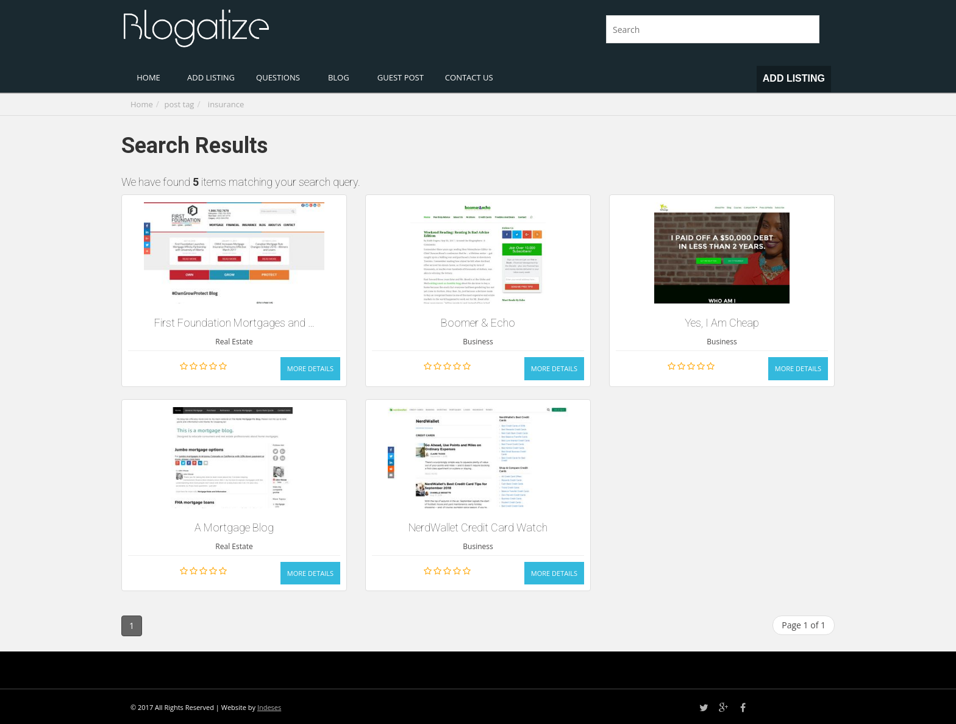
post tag (179, 104)
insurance (226, 104)
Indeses (269, 707)
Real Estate (233, 341)
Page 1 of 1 (804, 625)
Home (141, 104)
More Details (310, 368)
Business (478, 341)
